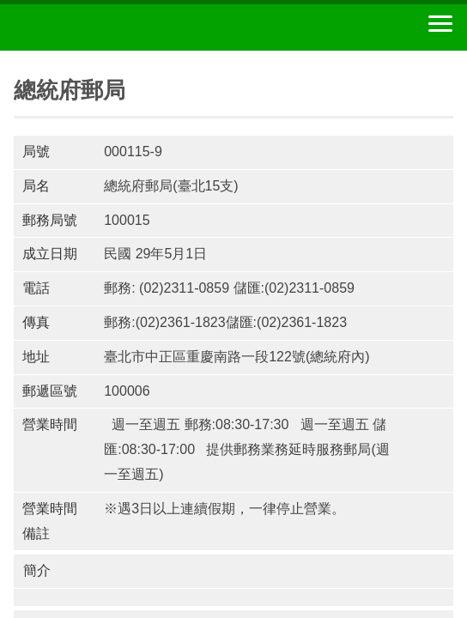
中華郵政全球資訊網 (107, 27)
